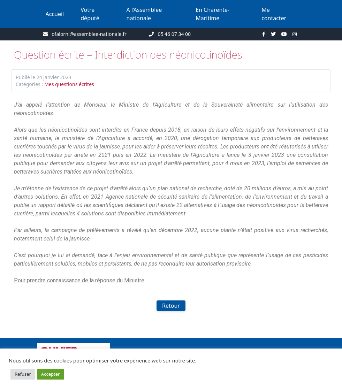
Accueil (55, 14)
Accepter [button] (50, 374)
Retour (171, 305)
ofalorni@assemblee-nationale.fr (89, 34)
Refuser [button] (23, 374)
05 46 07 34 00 (174, 34)
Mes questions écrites (69, 84)
